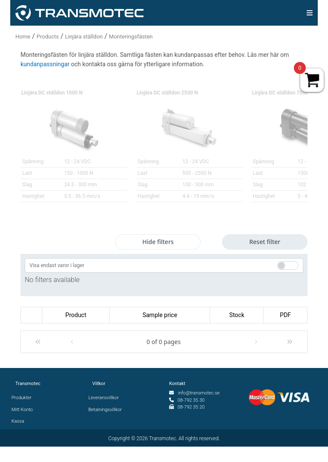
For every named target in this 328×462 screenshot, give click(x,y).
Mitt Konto (24, 409)
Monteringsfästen (130, 36)
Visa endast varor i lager (56, 265)
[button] (37, 341)
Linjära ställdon (83, 36)
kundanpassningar (45, 64)
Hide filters (157, 242)
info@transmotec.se (199, 393)
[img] (310, 12)
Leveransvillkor (105, 397)
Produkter (23, 397)
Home (22, 36)
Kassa (19, 421)
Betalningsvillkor (107, 409)
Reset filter (265, 242)
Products (48, 36)
